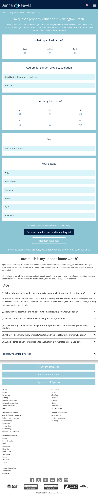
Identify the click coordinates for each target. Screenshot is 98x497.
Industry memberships (10, 418)
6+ (80, 120)
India (4, 444)
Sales (25, 49)
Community (6, 429)
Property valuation (17, 12)
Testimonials (56, 406)
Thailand (5, 460)
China (4, 438)
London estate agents (59, 412)
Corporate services (9, 468)
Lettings (50, 49)
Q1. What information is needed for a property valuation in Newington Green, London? (43, 293)
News (53, 392)
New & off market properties (12, 415)
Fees (4, 408)
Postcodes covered (58, 418)
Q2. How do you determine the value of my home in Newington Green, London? (40, 311)
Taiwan (5, 457)
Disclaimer (6, 423)
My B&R (54, 398)
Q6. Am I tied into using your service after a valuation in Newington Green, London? (41, 341)
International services (10, 403)
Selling (4, 389)
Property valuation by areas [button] (16, 353)
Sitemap (54, 403)
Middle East (6, 452)
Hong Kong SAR (7, 441)
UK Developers (56, 408)
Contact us (55, 389)
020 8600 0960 (82, 249)
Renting (5, 398)
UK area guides (56, 421)
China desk (6, 473)
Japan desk (6, 471)
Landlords (6, 395)
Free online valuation (10, 412)
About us (54, 395)
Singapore (6, 454)
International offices (9, 435)
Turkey (4, 462)
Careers (54, 400)
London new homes (9, 400)
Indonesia (6, 446)
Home (4, 12)
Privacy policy (7, 421)
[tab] (49, 293)
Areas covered (56, 415)
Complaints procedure (10, 431)
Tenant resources (8, 406)
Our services (6, 426)
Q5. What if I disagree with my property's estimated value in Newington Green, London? (44, 334)
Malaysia (5, 449)
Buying (5, 392)
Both (75, 49)
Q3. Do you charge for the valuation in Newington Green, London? (33, 318)
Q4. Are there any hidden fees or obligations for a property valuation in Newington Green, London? (45, 326)
